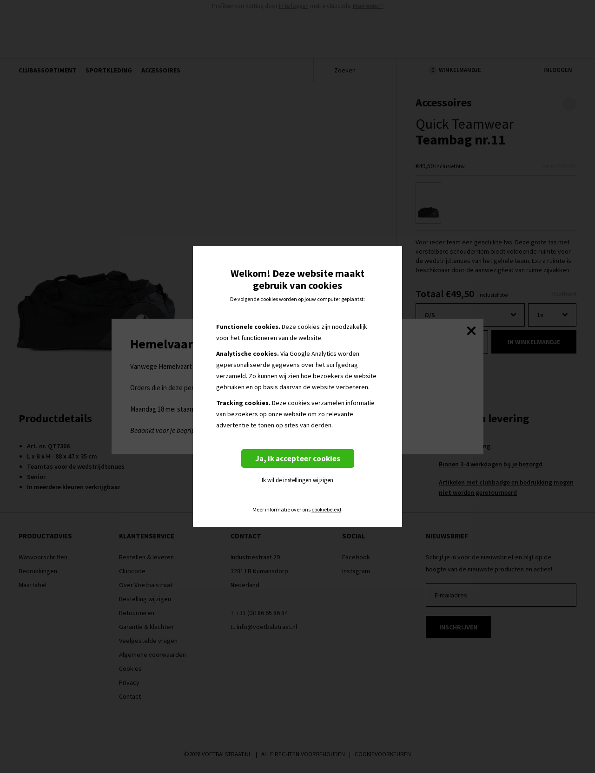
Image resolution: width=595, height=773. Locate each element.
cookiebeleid (326, 509)
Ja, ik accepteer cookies (297, 458)
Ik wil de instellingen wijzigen (297, 480)
